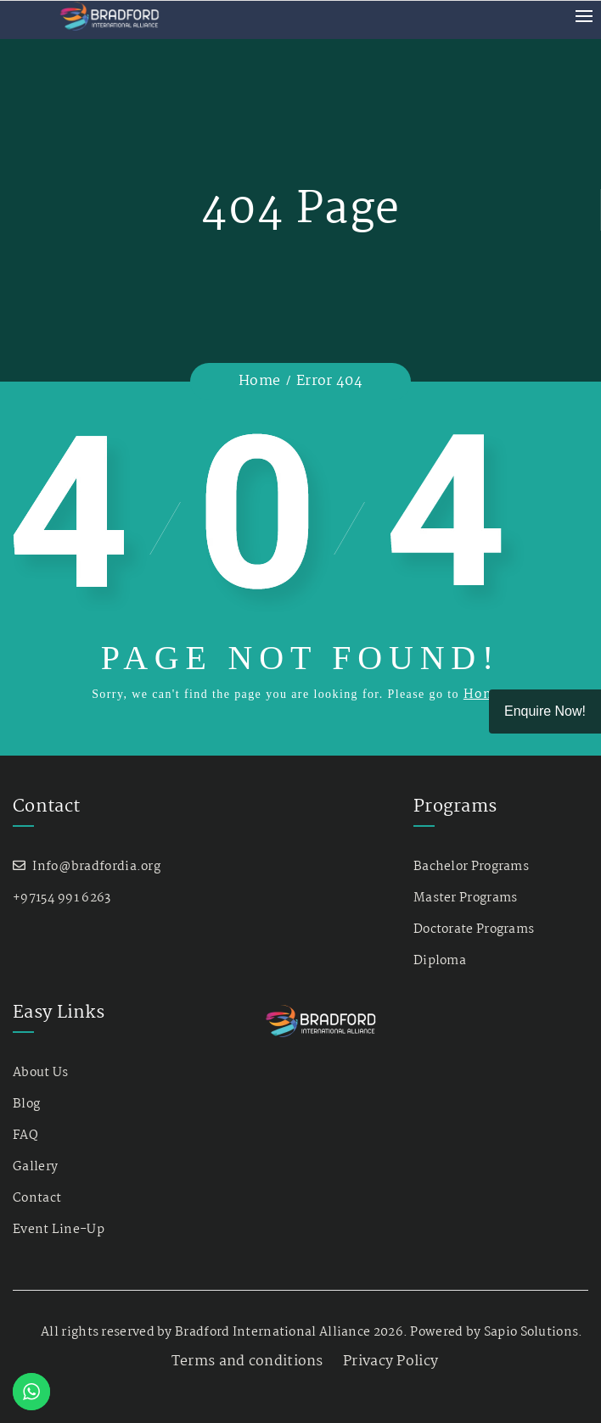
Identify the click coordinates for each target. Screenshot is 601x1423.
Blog (26, 1104)
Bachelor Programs (471, 867)
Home (259, 381)
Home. (486, 694)
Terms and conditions (247, 1361)
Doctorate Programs (473, 929)
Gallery (35, 1167)
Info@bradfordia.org (96, 867)
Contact (37, 1198)
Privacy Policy (390, 1361)
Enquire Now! (545, 711)
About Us (40, 1073)
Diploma (439, 961)
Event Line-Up (58, 1229)
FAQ (25, 1135)
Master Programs (465, 898)
